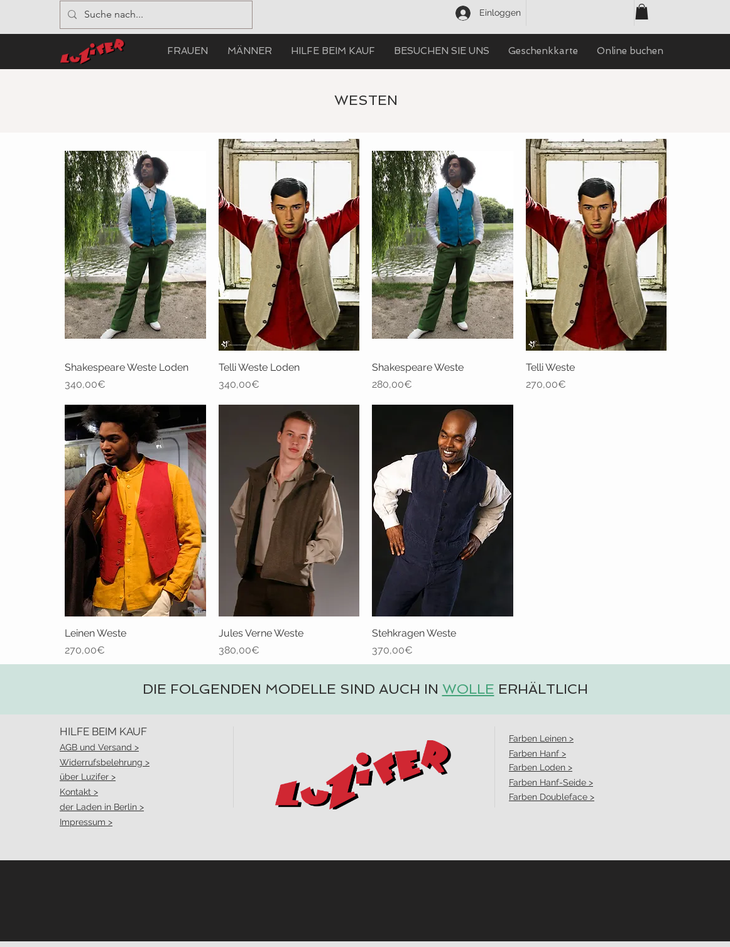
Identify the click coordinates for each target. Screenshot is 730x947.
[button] (641, 11)
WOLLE (468, 689)
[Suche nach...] (155, 14)
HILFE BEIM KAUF (103, 731)
